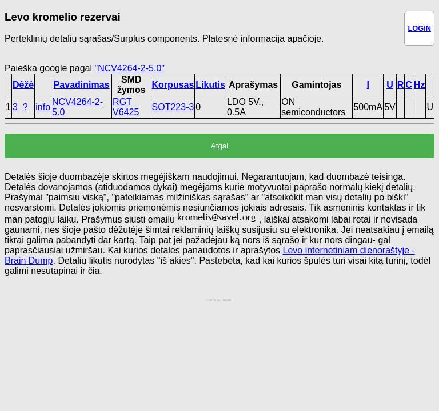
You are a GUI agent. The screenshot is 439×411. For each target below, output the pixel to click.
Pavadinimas (82, 85)
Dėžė (23, 85)
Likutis (210, 85)
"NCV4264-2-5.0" (129, 68)
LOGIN (419, 28)
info (42, 107)
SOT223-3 (173, 107)
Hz (419, 85)
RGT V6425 (126, 107)
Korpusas (173, 85)
